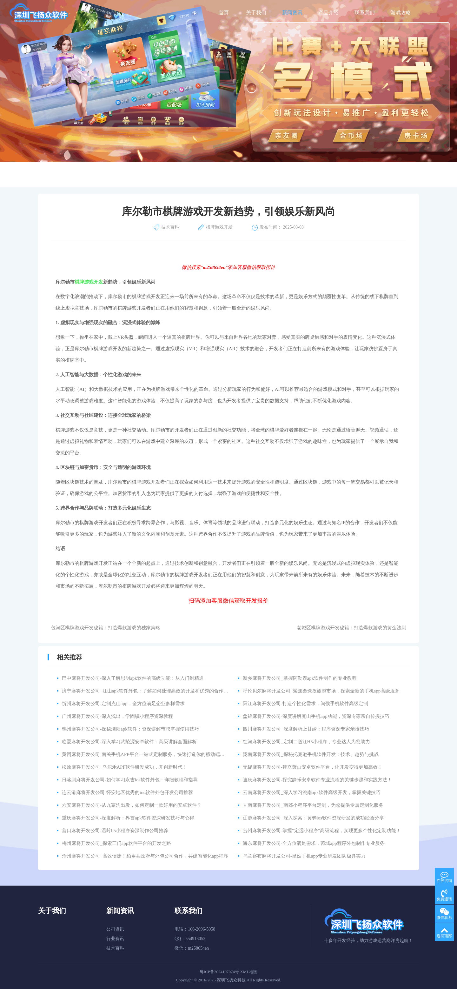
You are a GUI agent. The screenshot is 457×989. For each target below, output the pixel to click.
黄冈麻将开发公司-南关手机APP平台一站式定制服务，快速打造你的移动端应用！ (148, 754)
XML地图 (248, 971)
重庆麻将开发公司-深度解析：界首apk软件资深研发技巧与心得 (128, 817)
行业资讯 (115, 938)
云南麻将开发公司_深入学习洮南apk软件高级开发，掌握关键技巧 (312, 792)
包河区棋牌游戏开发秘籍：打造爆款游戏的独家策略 (105, 627)
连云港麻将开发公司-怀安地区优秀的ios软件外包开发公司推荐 (127, 792)
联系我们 (364, 12)
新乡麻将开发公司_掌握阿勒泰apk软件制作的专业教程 (300, 678)
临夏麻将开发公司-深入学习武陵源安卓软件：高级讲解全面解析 (129, 741)
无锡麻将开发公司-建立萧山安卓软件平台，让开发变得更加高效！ (312, 767)
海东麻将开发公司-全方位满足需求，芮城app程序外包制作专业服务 (314, 843)
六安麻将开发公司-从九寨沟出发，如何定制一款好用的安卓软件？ (132, 805)
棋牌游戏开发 (89, 281)
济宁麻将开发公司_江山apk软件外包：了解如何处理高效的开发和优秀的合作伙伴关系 (152, 690)
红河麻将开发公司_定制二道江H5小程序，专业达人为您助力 (306, 741)
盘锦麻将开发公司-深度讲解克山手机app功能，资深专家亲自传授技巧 (316, 716)
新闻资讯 (292, 12)
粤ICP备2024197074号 (219, 971)
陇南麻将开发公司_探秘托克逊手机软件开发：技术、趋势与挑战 (311, 754)
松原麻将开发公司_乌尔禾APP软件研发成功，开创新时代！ (124, 767)
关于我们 (256, 12)
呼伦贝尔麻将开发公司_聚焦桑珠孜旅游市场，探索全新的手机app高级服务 (321, 690)
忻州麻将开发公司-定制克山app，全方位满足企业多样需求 (123, 703)
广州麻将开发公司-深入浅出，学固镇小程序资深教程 (117, 716)
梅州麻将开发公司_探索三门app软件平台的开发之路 (116, 843)
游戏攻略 (401, 12)
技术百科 (115, 948)
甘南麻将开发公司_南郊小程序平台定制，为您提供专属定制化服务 (313, 805)
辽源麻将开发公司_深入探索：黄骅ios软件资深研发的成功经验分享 (313, 817)
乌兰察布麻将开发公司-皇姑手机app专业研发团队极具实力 (304, 856)
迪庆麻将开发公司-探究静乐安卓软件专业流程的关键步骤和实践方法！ (317, 779)
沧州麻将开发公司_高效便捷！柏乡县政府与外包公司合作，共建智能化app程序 (145, 856)
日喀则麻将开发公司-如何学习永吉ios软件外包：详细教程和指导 (130, 779)
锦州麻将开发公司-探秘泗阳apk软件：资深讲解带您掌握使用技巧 (130, 729)
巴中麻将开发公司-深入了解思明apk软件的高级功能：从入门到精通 (133, 678)
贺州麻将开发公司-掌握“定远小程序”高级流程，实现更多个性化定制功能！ (322, 830)
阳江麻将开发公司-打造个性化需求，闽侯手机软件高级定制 (305, 703)
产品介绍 (328, 12)
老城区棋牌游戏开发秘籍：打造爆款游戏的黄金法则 (351, 627)
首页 (224, 12)
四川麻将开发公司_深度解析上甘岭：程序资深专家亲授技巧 (306, 729)
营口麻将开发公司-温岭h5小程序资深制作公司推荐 (115, 830)
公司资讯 (115, 929)
